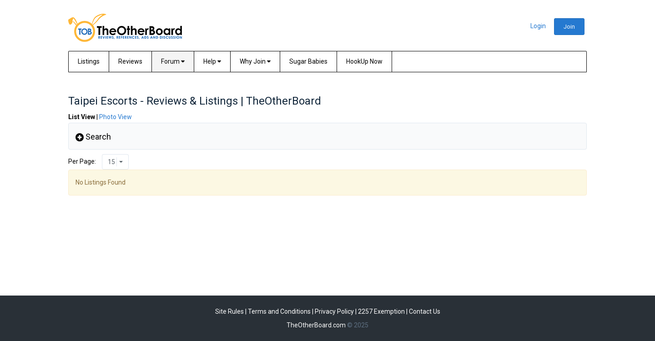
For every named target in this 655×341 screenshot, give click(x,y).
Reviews (130, 61)
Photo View (115, 116)
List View (81, 116)
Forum (173, 61)
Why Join (255, 61)
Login (538, 26)
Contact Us (424, 311)
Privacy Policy (334, 311)
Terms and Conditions (279, 311)
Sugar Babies (308, 61)
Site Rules (229, 311)
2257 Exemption (381, 311)
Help (212, 61)
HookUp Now (364, 61)
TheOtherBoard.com (316, 325)
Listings (89, 61)
